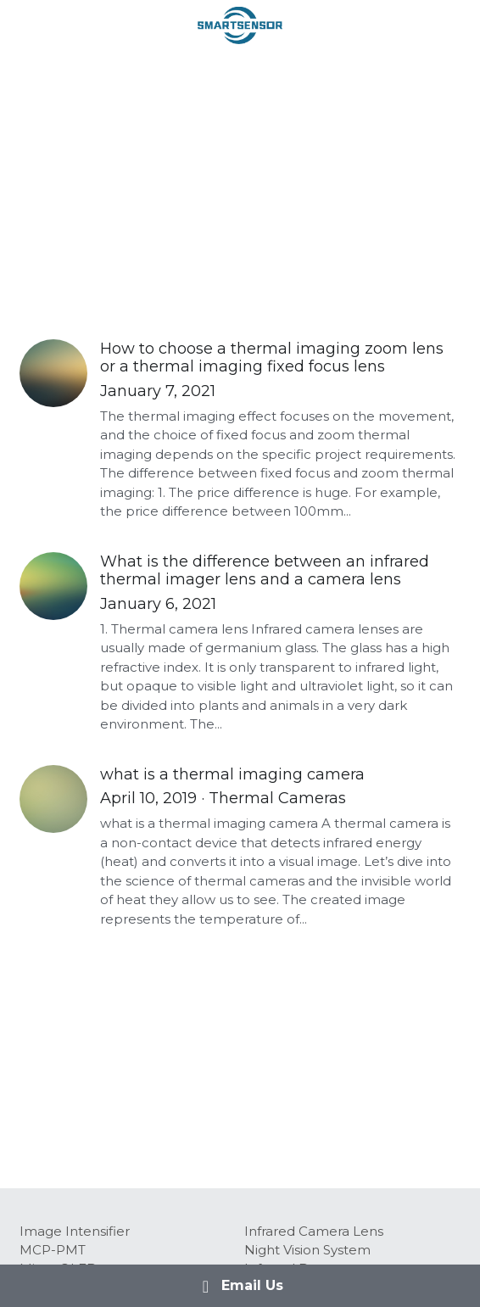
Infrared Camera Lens (313, 1231)
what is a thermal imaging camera (232, 774)
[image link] (240, 24)
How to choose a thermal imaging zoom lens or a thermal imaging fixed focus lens (272, 358)
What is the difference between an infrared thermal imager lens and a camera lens (264, 570)
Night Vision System (307, 1250)
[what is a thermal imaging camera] (53, 799)
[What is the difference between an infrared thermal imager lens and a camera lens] (53, 586)
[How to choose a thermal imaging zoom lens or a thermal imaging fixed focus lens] (53, 373)
